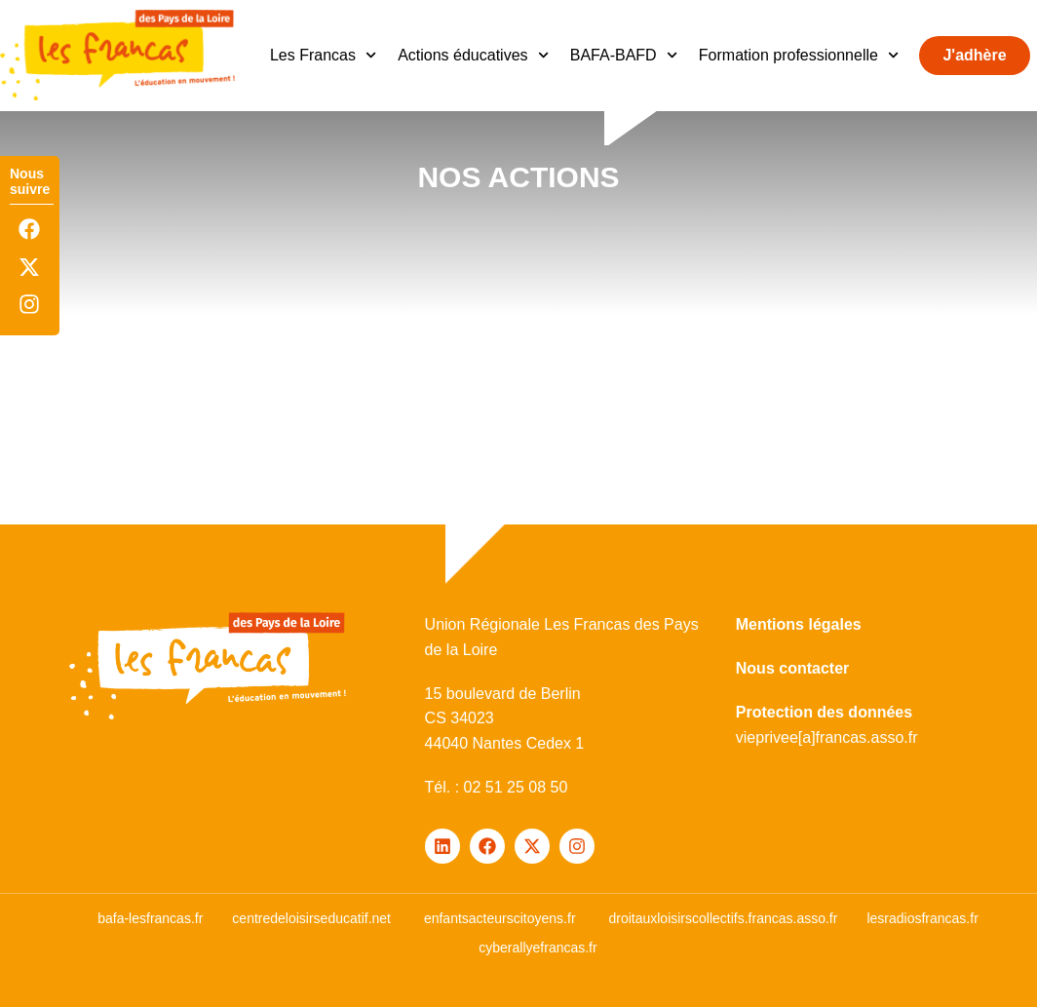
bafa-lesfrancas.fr (150, 918)
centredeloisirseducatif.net (311, 918)
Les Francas (323, 55)
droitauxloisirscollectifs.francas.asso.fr (722, 918)
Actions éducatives (473, 55)
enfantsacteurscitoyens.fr (500, 918)
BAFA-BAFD (623, 55)
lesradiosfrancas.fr (922, 918)
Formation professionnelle (799, 55)
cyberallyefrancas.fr (537, 947)
